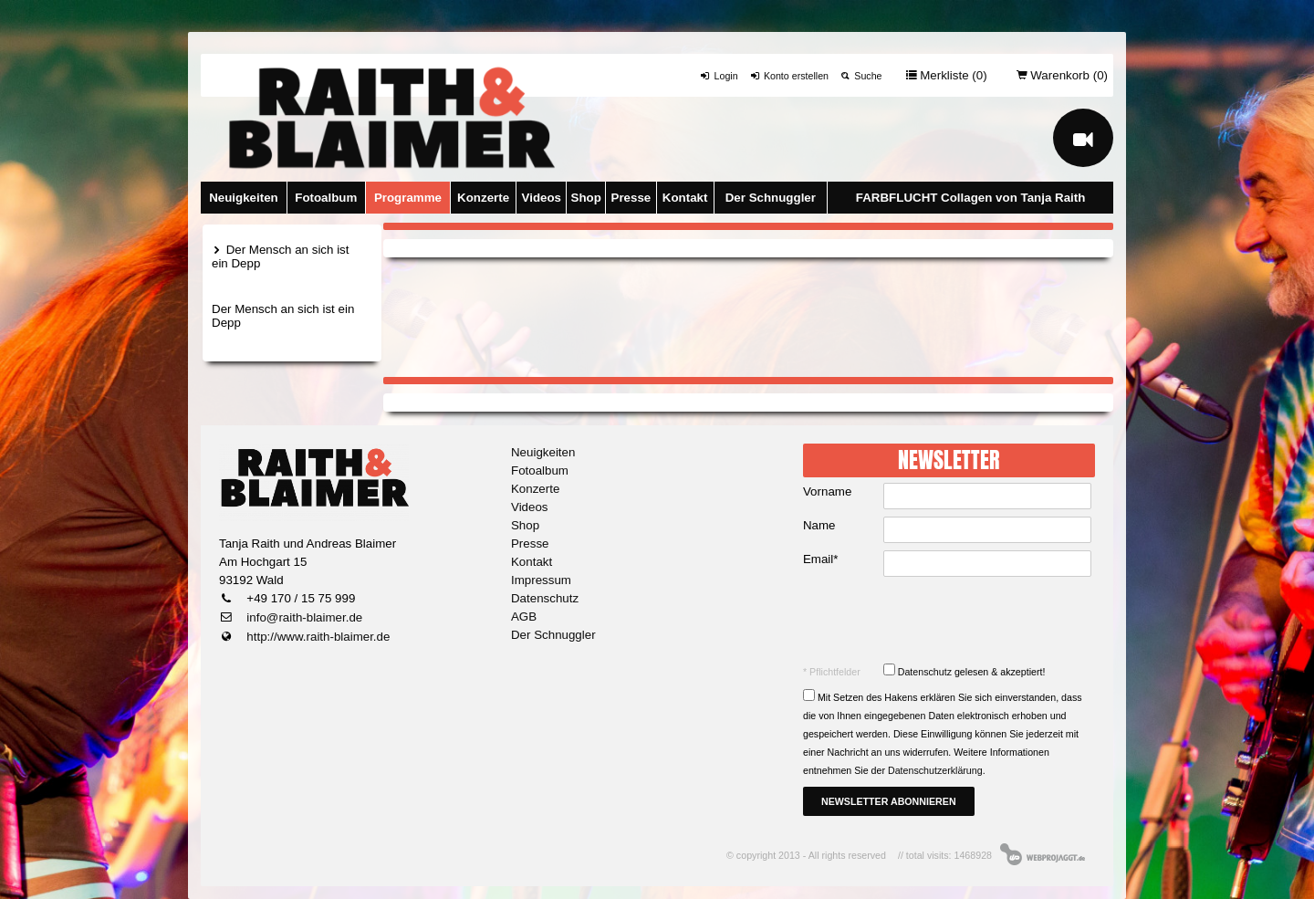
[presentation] (951, 619)
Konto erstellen (789, 75)
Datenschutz (545, 598)
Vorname (827, 491)
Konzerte (483, 197)
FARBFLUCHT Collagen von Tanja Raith (971, 197)
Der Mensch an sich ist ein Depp (280, 256)
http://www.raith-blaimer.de (317, 636)
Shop (586, 197)
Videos (541, 197)
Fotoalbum (326, 197)
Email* (821, 559)
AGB (524, 616)
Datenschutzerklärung (935, 770)
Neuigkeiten (243, 197)
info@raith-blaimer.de (303, 617)
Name (819, 525)
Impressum (541, 580)
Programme (408, 197)
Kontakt (685, 197)
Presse (631, 197)
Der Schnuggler (770, 197)
